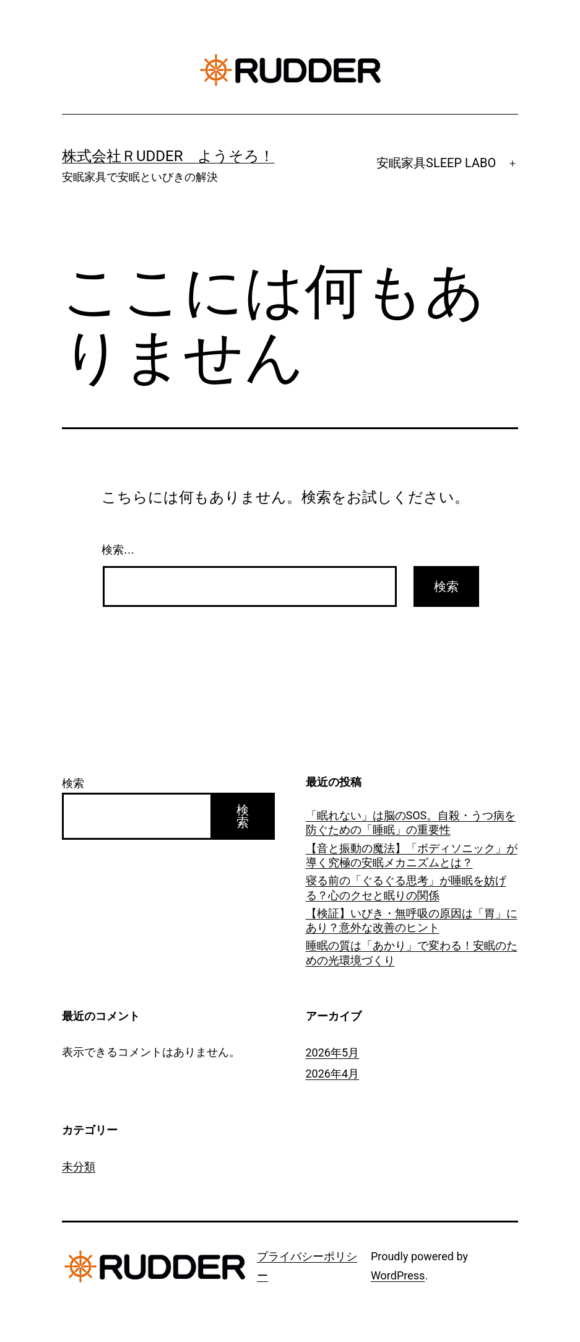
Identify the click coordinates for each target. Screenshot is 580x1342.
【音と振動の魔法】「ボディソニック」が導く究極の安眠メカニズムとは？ (411, 855)
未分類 (78, 1166)
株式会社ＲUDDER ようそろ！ (168, 156)
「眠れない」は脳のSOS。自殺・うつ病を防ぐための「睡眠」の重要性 (411, 822)
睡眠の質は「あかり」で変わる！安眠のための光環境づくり (411, 952)
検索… (118, 550)
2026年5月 (333, 1052)
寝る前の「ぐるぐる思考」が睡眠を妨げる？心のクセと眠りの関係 (406, 887)
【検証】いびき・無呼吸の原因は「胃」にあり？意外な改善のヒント (411, 920)
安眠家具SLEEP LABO (436, 162)
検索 (73, 783)
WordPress (398, 1275)
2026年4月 (333, 1073)
